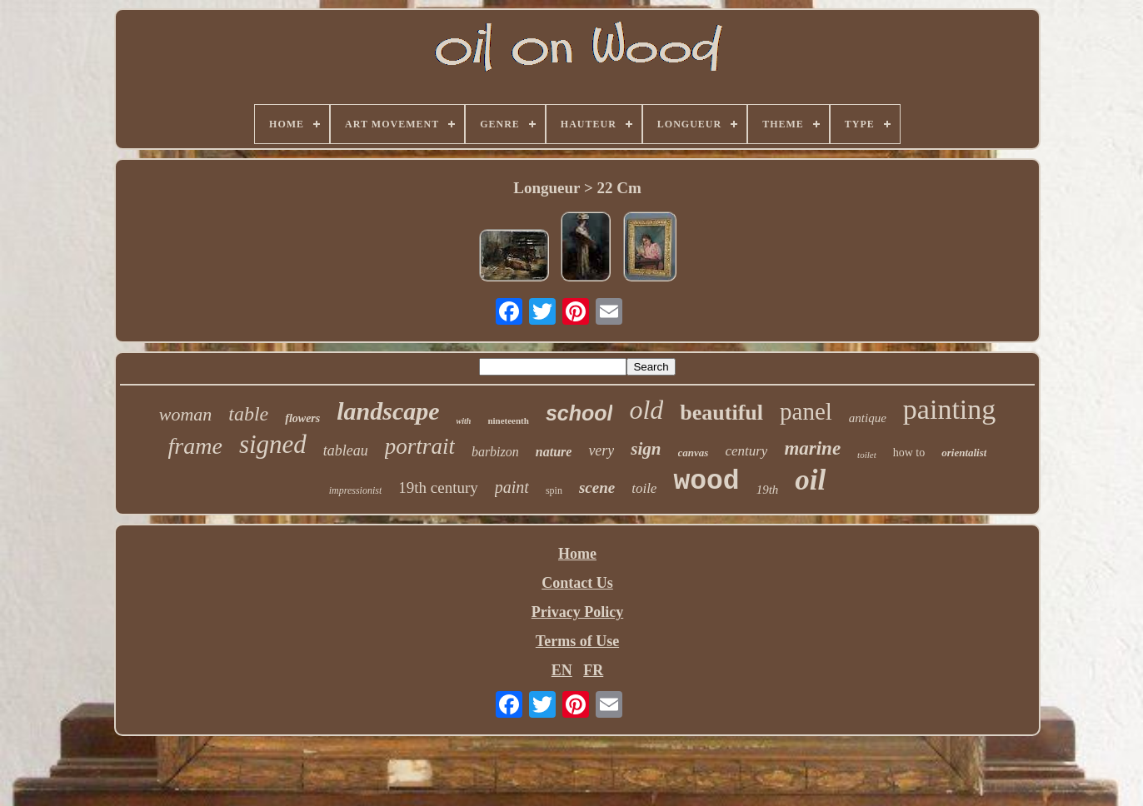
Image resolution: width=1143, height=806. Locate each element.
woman (185, 414)
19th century (438, 487)
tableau (345, 450)
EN (562, 670)
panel (806, 411)
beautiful (721, 413)
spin (554, 490)
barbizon (495, 452)
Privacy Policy (577, 612)
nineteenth (508, 420)
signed (273, 444)
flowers (302, 418)
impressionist (355, 490)
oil (810, 480)
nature (554, 452)
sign (646, 449)
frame (195, 446)
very (601, 450)
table (248, 414)
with (464, 420)
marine (812, 448)
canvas (693, 452)
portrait (420, 446)
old (646, 410)
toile (643, 488)
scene (597, 487)
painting (949, 409)
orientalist (963, 452)
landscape (388, 411)
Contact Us (577, 583)
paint (512, 487)
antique (867, 418)
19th (767, 489)
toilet (866, 455)
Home (577, 553)
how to (909, 452)
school (579, 413)
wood (706, 481)
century (746, 451)
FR (593, 670)
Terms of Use (577, 641)
